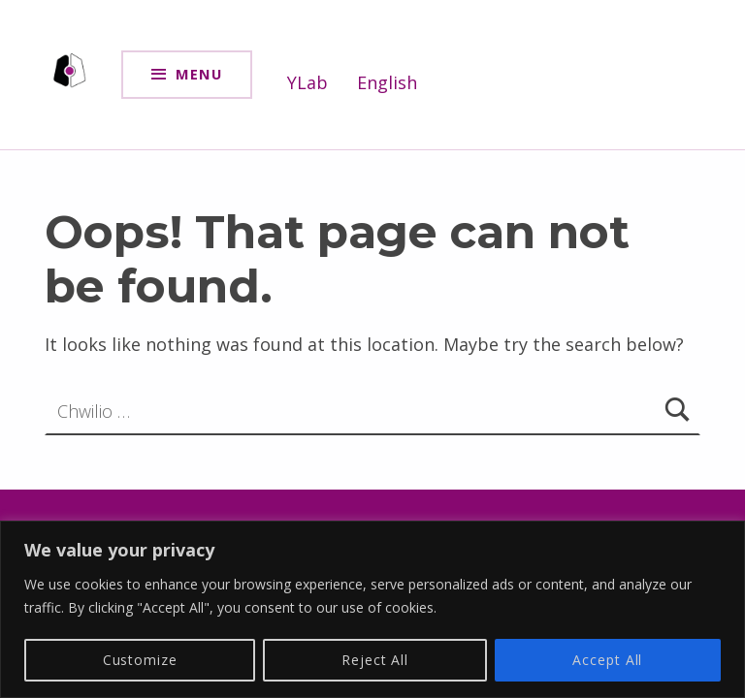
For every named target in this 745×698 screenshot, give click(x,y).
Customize (140, 659)
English (387, 82)
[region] (372, 609)
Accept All (607, 659)
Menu (199, 73)
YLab (307, 82)
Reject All (374, 659)
